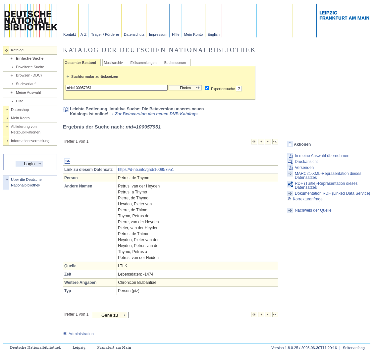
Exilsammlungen (143, 63)
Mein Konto (193, 34)
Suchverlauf (25, 84)
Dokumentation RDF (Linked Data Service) (332, 193)
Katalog (17, 50)
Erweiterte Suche (30, 67)
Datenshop (20, 110)
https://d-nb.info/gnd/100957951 (146, 169)
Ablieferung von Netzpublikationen (25, 129)
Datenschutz (134, 34)
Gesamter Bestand (80, 63)
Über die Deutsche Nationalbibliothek (26, 182)
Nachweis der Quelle (313, 210)
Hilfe (175, 34)
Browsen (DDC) (29, 75)
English (213, 34)
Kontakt (69, 34)
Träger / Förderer (105, 34)
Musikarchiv (113, 63)
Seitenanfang (354, 348)
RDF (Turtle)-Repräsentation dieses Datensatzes (326, 185)
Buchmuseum (175, 63)
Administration (78, 334)
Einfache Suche (29, 58)
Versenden (304, 167)
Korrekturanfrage (305, 199)
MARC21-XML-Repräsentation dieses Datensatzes (328, 175)
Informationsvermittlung (30, 141)
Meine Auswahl (28, 92)
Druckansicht (306, 161)
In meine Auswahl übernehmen (322, 155)
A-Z (83, 34)
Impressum (158, 34)
